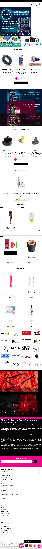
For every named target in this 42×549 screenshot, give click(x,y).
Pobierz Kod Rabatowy (6, 528)
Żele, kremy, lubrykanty (31, 104)
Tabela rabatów (4, 517)
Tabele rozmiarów (5, 526)
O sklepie (3, 504)
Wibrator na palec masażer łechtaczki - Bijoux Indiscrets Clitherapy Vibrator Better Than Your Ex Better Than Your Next (35, 153)
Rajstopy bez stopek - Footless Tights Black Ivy (10, 230)
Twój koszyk (3, 502)
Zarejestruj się (4, 500)
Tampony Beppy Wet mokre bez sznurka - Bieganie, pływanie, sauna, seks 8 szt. (10, 323)
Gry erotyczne (35, 116)
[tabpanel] (21, 21)
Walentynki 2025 (4, 519)
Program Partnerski (5, 515)
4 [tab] (24, 78)
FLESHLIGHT (38, 69)
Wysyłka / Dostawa (5, 507)
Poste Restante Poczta (6, 513)
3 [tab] (21, 78)
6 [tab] (27, 159)
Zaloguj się (3, 498)
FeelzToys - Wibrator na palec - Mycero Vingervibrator (10, 259)
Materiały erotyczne (5, 520)
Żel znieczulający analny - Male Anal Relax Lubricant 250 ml (31, 323)
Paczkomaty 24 (4, 509)
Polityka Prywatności (5, 511)
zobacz (37, 98)
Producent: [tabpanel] (7, 63)
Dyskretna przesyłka (5, 505)
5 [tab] (26, 78)
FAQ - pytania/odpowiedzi (6, 522)
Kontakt (2, 536)
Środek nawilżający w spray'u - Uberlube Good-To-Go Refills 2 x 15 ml (31, 294)
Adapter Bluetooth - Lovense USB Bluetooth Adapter (31, 230)
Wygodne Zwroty (5, 532)
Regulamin (3, 534)
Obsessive (24, 69)
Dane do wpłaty (4, 530)
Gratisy (2, 524)
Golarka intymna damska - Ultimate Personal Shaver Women (21, 193)
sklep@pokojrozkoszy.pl (8, 479)
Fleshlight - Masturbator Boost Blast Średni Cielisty (35, 72)
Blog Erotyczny (4, 537)
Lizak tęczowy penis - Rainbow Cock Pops (21, 153)
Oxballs (10, 69)
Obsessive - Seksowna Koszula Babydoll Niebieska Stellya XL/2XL (21, 72)
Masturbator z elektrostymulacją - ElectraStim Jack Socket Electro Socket (31, 260)
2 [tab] (22, 34)
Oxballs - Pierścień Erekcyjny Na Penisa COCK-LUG (7, 72)
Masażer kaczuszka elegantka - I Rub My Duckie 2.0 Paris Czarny (7, 153)
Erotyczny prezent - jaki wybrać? (9, 412)
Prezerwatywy (34, 92)
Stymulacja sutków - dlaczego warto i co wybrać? (13, 389)
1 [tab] (20, 34)
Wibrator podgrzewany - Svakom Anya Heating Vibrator (10, 294)
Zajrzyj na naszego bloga (21, 417)
